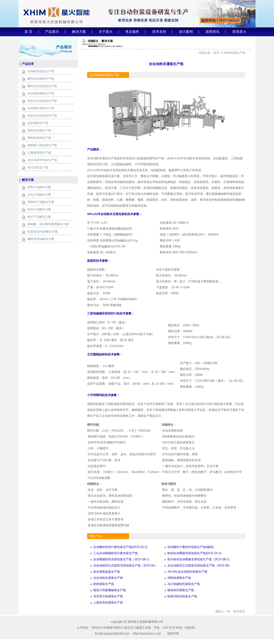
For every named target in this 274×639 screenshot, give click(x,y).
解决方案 (79, 32)
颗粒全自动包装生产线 (42, 86)
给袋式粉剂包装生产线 (182, 596)
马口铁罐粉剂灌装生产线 (183, 584)
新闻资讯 (212, 32)
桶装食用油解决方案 (40, 239)
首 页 (28, 32)
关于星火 (106, 32)
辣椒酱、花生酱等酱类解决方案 (48, 224)
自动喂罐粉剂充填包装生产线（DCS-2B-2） (122, 559)
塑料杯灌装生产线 (39, 138)
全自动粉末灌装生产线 (108, 578)
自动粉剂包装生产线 (40, 71)
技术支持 (159, 32)
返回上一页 (222, 611)
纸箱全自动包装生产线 (42, 115)
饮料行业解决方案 (39, 187)
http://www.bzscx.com (147, 633)
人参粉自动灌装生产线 (108, 602)
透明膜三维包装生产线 (42, 145)
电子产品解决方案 (39, 217)
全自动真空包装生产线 (42, 160)
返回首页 (239, 611)
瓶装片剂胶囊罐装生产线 (109, 590)
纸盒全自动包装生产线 (42, 101)
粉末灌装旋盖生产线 (106, 571)
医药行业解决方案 (39, 209)
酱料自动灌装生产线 (40, 78)
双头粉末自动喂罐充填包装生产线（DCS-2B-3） (199, 559)
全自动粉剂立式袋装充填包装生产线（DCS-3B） (199, 565)
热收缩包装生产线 (39, 130)
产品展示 (52, 32)
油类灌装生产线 (37, 123)
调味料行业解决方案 (40, 202)
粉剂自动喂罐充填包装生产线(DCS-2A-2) (194, 553)
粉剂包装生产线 (234, 53)
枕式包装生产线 (37, 167)
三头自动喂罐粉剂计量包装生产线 (115, 553)
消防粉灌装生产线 (179, 578)
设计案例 (186, 32)
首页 (216, 53)
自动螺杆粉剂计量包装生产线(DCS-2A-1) (120, 547)
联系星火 (239, 32)
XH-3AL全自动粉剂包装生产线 (187, 571)
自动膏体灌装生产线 (40, 108)
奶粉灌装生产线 (103, 584)
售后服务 (132, 32)
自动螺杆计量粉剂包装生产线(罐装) (190, 547)
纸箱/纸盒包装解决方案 (42, 231)
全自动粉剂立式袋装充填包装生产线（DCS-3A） (125, 565)
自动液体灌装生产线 (40, 93)
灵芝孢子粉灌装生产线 (108, 596)
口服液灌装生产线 (39, 152)
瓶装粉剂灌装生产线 (180, 590)
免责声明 (173, 633)
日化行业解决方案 (39, 194)
